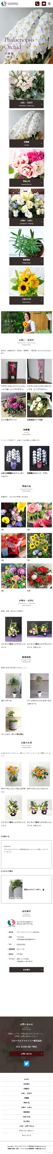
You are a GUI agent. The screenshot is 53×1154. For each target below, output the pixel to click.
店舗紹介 (26, 1089)
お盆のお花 (26, 300)
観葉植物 (26, 261)
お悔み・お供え (26, 222)
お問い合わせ (26, 1054)
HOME (26, 1079)
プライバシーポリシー (26, 1131)
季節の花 (26, 182)
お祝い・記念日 (26, 104)
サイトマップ (26, 1135)
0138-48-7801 (21, 944)
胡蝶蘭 (26, 143)
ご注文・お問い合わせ (26, 1126)
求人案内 (26, 1121)
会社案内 (26, 970)
